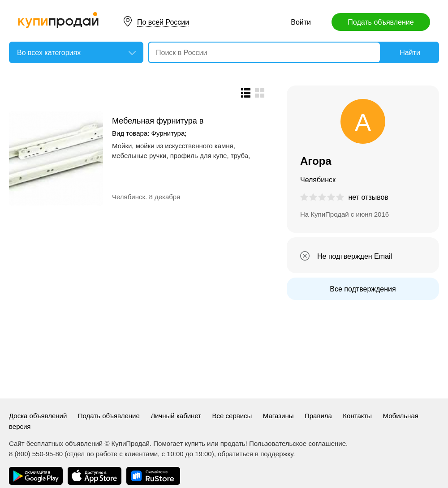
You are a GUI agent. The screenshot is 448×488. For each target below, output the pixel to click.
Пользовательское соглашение (297, 443)
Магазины (278, 416)
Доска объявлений (38, 416)
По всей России (163, 22)
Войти (301, 22)
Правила (318, 416)
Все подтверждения (363, 289)
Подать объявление (381, 22)
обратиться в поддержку (255, 454)
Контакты (357, 416)
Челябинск (128, 197)
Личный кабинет (176, 416)
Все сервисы (232, 416)
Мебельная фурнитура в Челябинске (157, 120)
